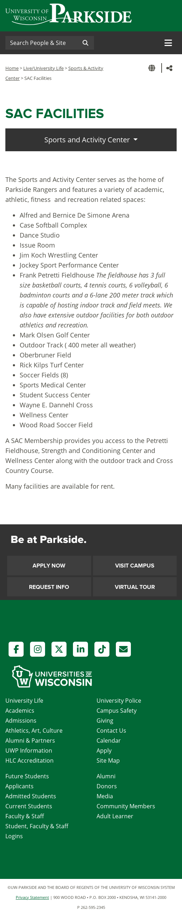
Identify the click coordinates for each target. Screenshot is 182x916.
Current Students (28, 806)
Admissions (20, 720)
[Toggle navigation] (168, 43)
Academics (19, 710)
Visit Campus (134, 565)
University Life (24, 700)
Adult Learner (115, 816)
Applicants (19, 786)
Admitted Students (30, 796)
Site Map (108, 760)
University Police (119, 700)
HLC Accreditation (29, 760)
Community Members (126, 806)
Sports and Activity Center (88, 139)
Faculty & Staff (24, 816)
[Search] (41, 43)
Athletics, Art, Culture (34, 730)
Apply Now (49, 565)
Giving (105, 720)
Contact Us (111, 730)
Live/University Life (43, 68)
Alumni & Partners (30, 740)
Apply (104, 750)
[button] (153, 68)
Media (105, 796)
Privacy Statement (32, 897)
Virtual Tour (135, 587)
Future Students (27, 776)
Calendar (109, 740)
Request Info (49, 587)
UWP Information (28, 750)
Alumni (106, 776)
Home (12, 68)
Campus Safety (117, 710)
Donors (107, 786)
